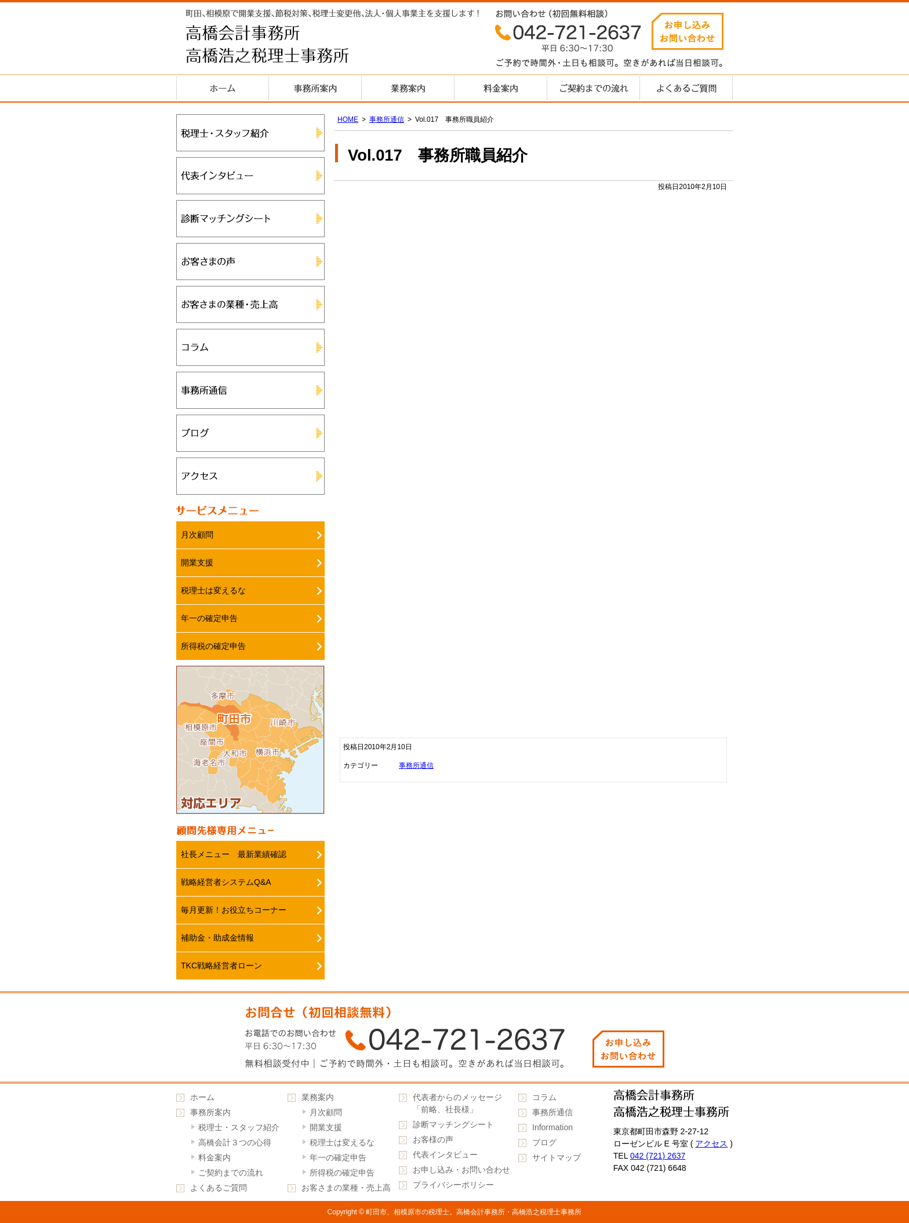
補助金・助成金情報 (217, 937)
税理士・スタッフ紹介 (250, 132)
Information (552, 1127)
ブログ (250, 433)
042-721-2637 (454, 1037)
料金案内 (500, 88)
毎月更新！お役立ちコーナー (233, 909)
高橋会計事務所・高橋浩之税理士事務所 (292, 46)
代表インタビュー (250, 175)
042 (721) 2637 (658, 1155)
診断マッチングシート (250, 218)
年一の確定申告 (209, 618)
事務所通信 (386, 119)
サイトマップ (556, 1157)
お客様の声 (433, 1139)
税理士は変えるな (213, 590)
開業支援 (197, 562)
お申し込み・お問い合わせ (461, 1169)
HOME (347, 119)
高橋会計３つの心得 (234, 1142)
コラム (250, 347)
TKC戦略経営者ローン (221, 965)
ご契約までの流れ (593, 88)
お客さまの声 (250, 261)
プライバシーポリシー (453, 1184)
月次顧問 (197, 534)
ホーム (222, 88)
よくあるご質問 (686, 88)
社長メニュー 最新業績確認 (233, 854)
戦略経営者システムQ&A (226, 882)
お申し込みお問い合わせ (687, 31)
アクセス (250, 476)
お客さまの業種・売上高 (250, 304)
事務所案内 (315, 88)
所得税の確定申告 (213, 646)
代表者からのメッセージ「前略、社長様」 (457, 1103)
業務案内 (408, 88)
